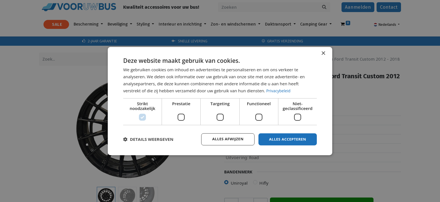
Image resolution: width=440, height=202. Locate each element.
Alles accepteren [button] (286, 139)
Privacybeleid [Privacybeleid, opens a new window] (279, 90)
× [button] (323, 53)
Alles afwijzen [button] (225, 139)
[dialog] (220, 101)
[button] (148, 139)
